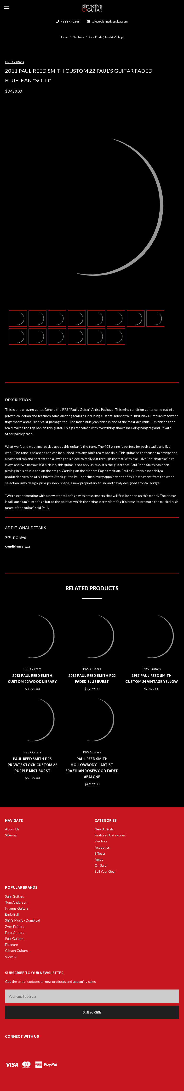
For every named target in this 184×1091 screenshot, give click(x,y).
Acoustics (102, 847)
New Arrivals (104, 829)
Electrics (101, 841)
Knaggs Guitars (17, 908)
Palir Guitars (14, 938)
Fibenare (11, 944)
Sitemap (11, 835)
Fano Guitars (14, 932)
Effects (100, 853)
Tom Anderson (16, 902)
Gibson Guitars (16, 950)
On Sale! (101, 865)
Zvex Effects (14, 926)
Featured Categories (110, 835)
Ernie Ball (12, 914)
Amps (99, 859)
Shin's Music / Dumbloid (22, 920)
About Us (12, 829)
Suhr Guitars (14, 896)
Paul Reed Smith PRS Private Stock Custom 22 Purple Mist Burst (32, 765)
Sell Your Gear (105, 871)
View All (11, 957)
